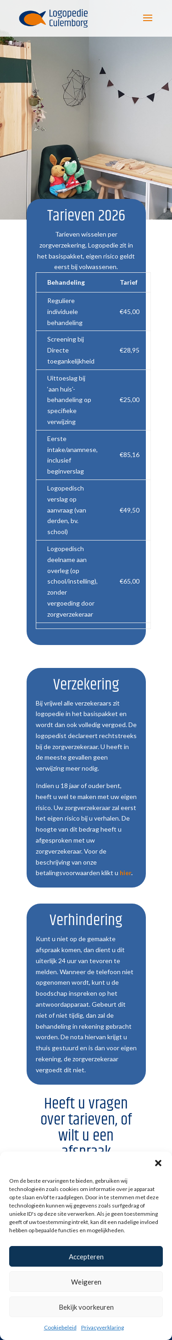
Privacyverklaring (102, 1327)
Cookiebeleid (60, 1327)
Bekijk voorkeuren (86, 1307)
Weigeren (86, 1282)
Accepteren (86, 1256)
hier (125, 873)
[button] (158, 1163)
